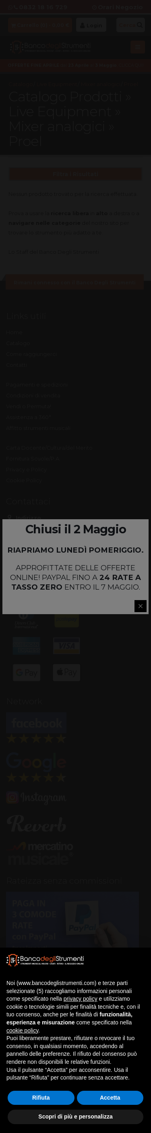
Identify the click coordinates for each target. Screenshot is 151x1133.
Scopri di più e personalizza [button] (75, 1116)
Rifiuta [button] (41, 1097)
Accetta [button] (110, 1097)
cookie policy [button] (22, 1030)
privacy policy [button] (80, 998)
